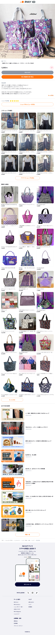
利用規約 (30, 606)
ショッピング (16, 614)
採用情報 (15, 623)
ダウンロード (27, 584)
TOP (2, 540)
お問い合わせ (31, 602)
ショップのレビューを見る (27, 104)
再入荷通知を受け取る (27, 77)
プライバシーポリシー (18, 625)
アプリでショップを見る (27, 178)
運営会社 (15, 621)
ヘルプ (29, 604)
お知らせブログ (17, 609)
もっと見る (50, 95)
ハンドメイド (17, 540)
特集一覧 (27, 534)
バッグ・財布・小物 (26, 540)
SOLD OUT (27, 72)
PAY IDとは (16, 602)
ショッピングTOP (8, 540)
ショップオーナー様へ (18, 606)
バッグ (33, 540)
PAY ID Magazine (17, 611)
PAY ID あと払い (17, 604)
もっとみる (12, 400)
